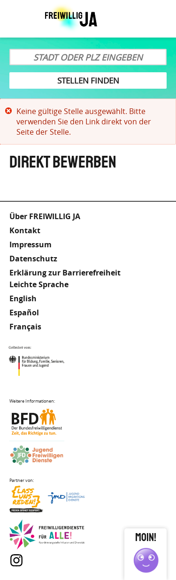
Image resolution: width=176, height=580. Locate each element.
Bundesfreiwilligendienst (46, 422)
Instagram (16, 560)
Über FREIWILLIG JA (44, 216)
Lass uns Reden (46, 501)
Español (24, 312)
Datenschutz (33, 258)
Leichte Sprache (133, 18)
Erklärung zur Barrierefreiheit (65, 272)
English (23, 298)
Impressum (30, 244)
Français (25, 326)
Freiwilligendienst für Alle (46, 535)
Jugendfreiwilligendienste (46, 456)
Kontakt (24, 230)
